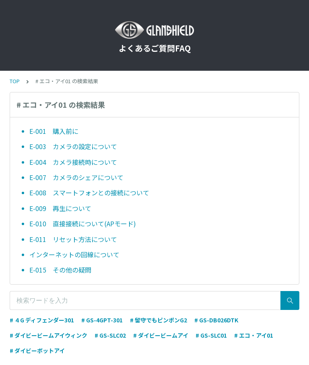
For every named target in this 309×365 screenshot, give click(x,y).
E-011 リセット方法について (73, 239)
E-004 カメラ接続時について (73, 162)
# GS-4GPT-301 (102, 320)
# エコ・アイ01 (253, 335)
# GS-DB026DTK (216, 320)
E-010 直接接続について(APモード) (82, 223)
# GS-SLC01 (211, 335)
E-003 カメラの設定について (73, 146)
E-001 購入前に (53, 131)
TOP (15, 81)
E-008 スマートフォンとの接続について (89, 192)
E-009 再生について (60, 208)
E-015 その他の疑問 (60, 270)
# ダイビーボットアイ (37, 351)
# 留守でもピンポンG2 (158, 320)
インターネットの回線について (74, 254)
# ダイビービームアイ (160, 335)
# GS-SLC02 (110, 335)
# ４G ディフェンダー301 (42, 320)
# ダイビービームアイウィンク (48, 335)
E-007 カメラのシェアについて (76, 177)
